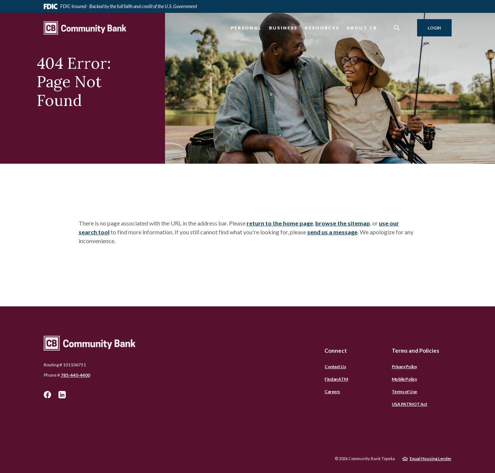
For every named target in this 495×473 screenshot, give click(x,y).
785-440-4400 (75, 375)
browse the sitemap (342, 223)
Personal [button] (246, 28)
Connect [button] (335, 350)
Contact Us (335, 366)
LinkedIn (62, 394)
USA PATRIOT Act (409, 404)
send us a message (332, 231)
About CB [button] (362, 28)
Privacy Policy (404, 366)
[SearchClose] (397, 28)
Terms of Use (404, 391)
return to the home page (280, 223)
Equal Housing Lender (431, 458)
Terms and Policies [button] (415, 350)
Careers (332, 391)
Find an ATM (336, 379)
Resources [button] (322, 28)
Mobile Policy (404, 379)
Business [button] (283, 28)
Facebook (47, 394)
